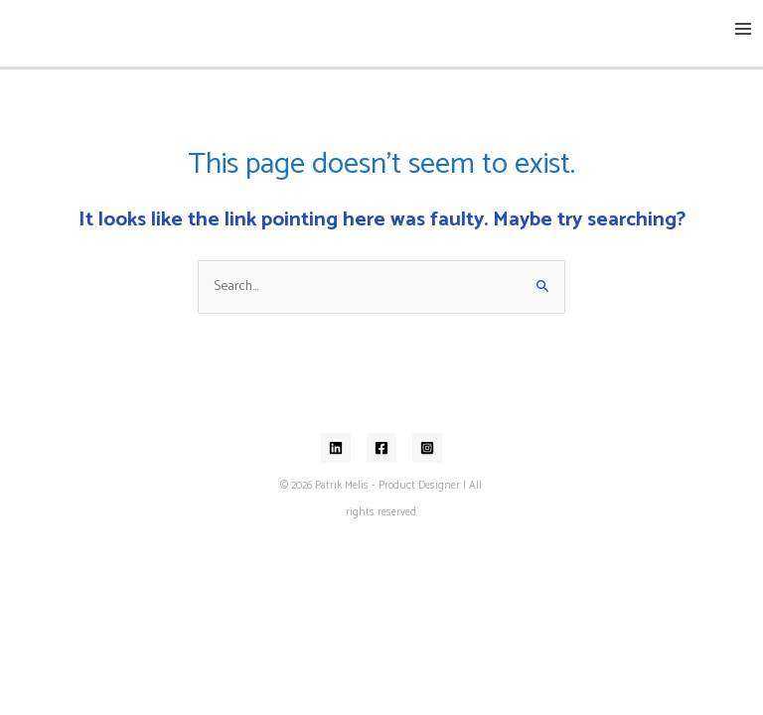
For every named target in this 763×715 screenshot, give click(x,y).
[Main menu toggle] (743, 29)
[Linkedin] (336, 448)
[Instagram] (427, 448)
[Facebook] (381, 448)
